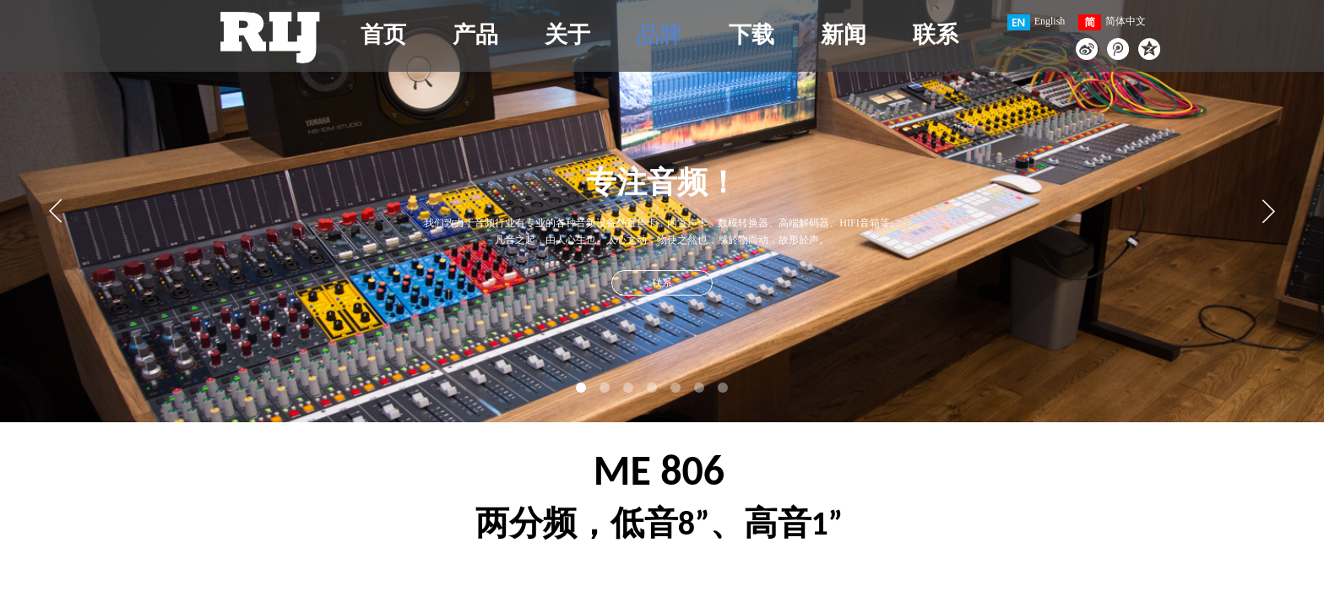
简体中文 (1112, 22)
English (1036, 22)
